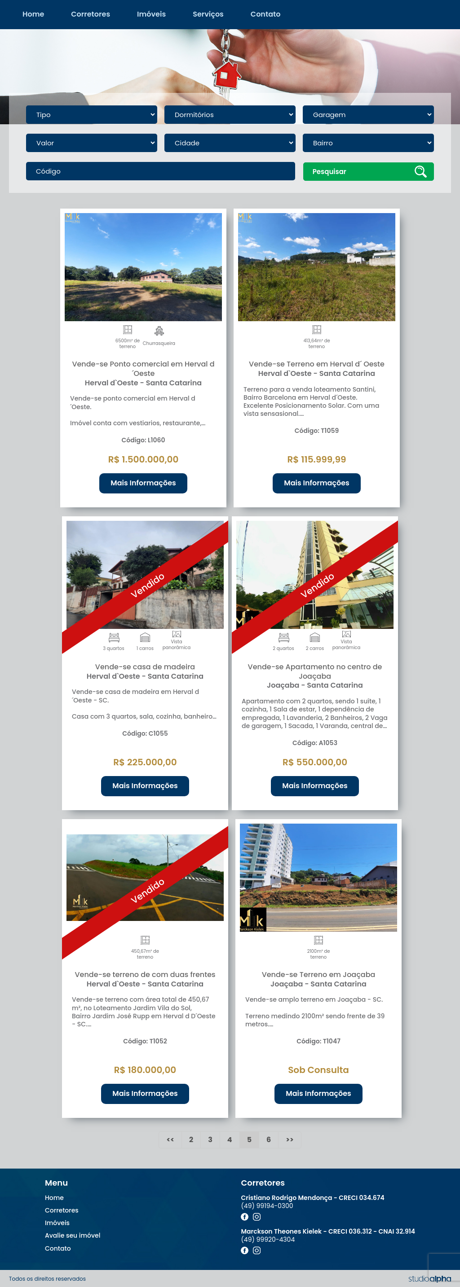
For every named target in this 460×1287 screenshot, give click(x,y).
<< (170, 1139)
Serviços (208, 14)
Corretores (90, 14)
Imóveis (151, 14)
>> (289, 1139)
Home (33, 14)
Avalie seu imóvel (72, 1235)
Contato (266, 14)
